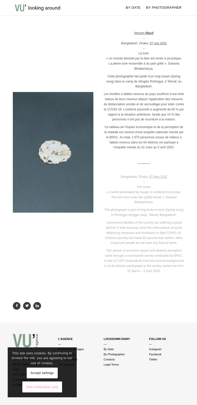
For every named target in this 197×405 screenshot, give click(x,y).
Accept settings (42, 373)
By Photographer (114, 354)
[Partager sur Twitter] (27, 306)
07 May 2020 (158, 177)
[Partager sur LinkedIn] (37, 306)
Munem (144, 33)
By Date (109, 349)
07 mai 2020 (158, 43)
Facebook (155, 354)
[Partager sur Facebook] (17, 306)
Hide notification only (42, 387)
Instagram (155, 349)
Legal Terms (111, 364)
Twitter (153, 359)
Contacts (109, 359)
